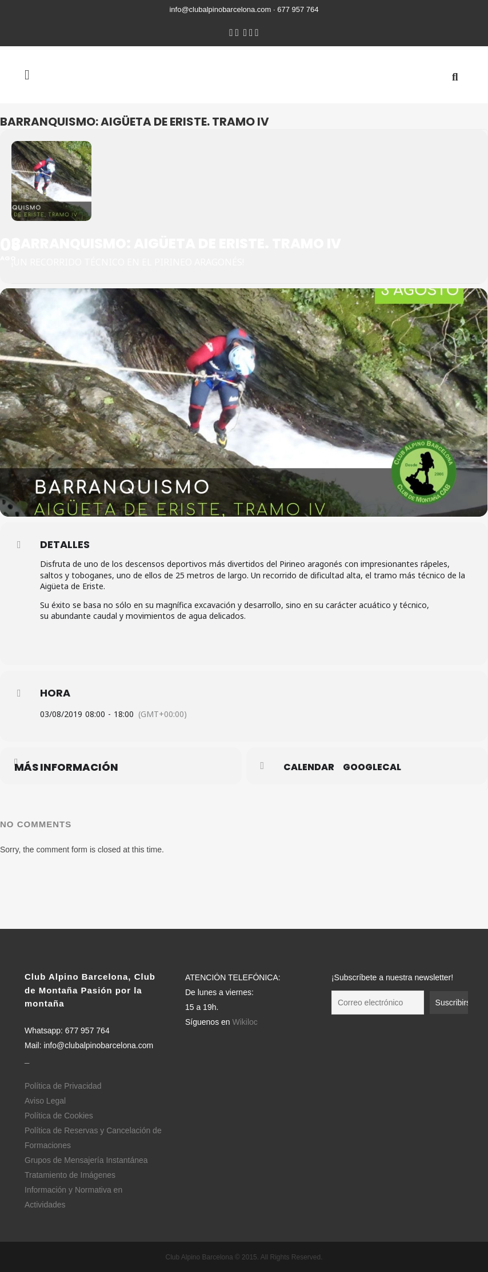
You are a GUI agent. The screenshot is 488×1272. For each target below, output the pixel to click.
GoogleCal (372, 767)
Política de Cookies (59, 1115)
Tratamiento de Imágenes (70, 1175)
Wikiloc (244, 1022)
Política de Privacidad (63, 1085)
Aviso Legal (45, 1100)
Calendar (308, 767)
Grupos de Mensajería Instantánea (86, 1160)
